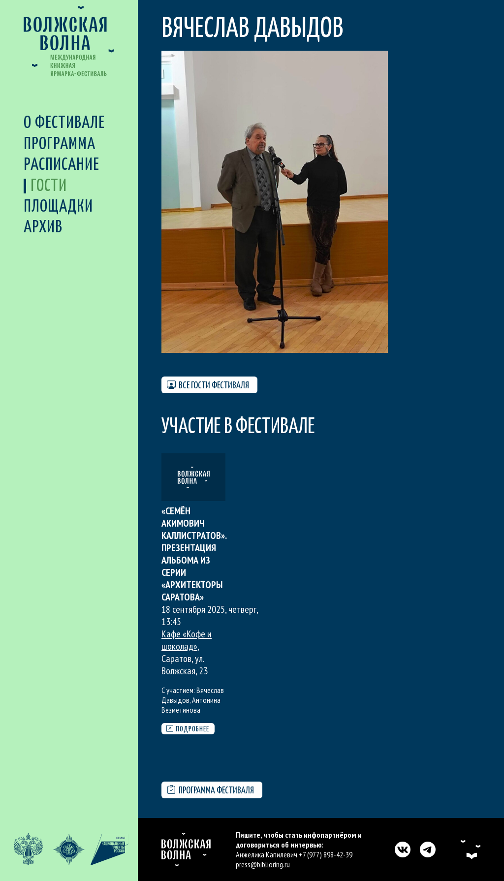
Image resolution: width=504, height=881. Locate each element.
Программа (59, 144)
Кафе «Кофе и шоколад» (186, 640)
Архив (43, 228)
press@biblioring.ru (263, 864)
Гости (49, 186)
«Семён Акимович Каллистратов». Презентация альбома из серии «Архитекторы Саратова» (193, 553)
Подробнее (187, 729)
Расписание (61, 165)
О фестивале (64, 123)
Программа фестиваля (210, 790)
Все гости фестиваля (208, 385)
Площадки (58, 207)
